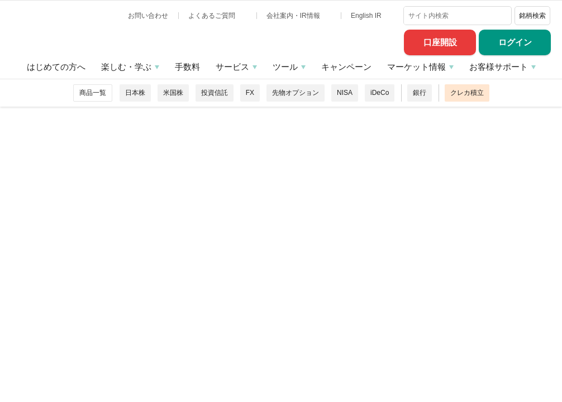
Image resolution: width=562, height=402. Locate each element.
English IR (367, 16)
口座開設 (440, 42)
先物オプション (295, 93)
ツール (285, 66)
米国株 (173, 93)
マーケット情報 (416, 66)
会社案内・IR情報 (294, 16)
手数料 (187, 66)
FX (250, 93)
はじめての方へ (56, 66)
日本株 (135, 93)
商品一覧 (92, 93)
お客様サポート (498, 66)
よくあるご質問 (212, 16)
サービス (232, 66)
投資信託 (214, 93)
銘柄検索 (532, 16)
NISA (345, 93)
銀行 (419, 93)
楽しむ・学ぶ (126, 66)
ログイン (515, 42)
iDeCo (379, 93)
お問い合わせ (148, 16)
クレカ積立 (467, 93)
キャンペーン (346, 66)
